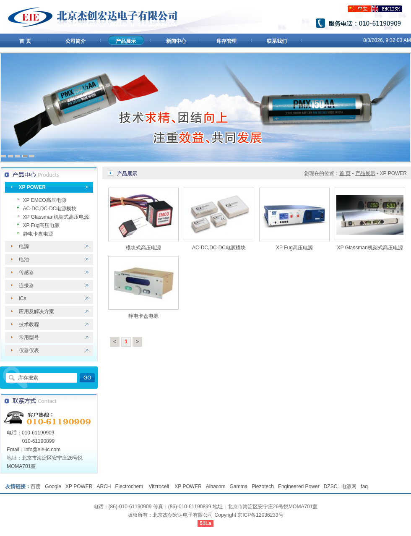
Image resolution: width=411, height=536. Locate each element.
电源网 (348, 486)
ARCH (104, 486)
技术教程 (29, 324)
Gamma (239, 486)
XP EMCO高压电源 (44, 200)
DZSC (331, 486)
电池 (24, 259)
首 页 (25, 41)
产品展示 (126, 41)
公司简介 (75, 41)
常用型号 (29, 337)
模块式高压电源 (143, 248)
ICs (22, 298)
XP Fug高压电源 (41, 225)
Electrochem (130, 486)
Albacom (216, 486)
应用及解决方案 (36, 311)
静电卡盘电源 (38, 234)
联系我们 (277, 41)
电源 (24, 246)
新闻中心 (176, 41)
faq (364, 486)
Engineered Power (299, 486)
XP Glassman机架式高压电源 (56, 217)
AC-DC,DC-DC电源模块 (50, 209)
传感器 (26, 272)
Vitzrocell (160, 486)
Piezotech (263, 486)
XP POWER (32, 187)
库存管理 (226, 41)
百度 (36, 486)
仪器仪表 (29, 350)
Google (53, 486)
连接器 (26, 285)
